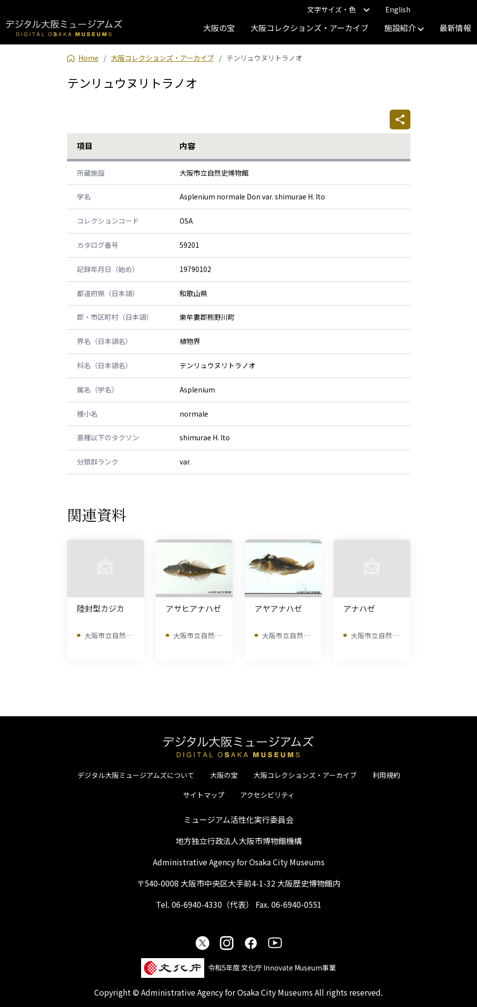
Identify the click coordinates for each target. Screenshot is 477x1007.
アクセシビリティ (267, 795)
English (397, 9)
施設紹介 (404, 28)
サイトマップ (203, 795)
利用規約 (386, 775)
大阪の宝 (219, 28)
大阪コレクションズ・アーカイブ (309, 28)
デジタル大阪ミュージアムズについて (135, 775)
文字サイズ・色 (338, 9)
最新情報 (455, 28)
